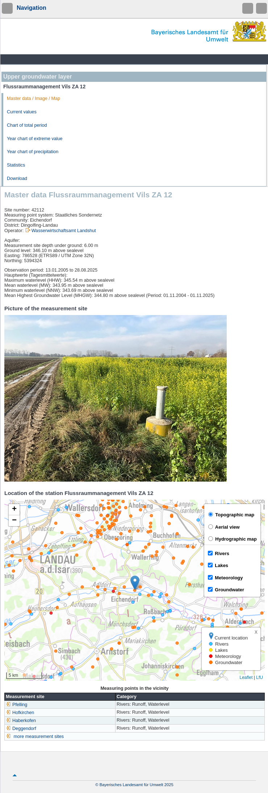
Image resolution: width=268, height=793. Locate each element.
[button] (134, 582)
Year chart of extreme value (35, 138)
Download (17, 178)
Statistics (16, 165)
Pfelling (16, 704)
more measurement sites (39, 736)
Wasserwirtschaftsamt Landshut (64, 230)
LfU (259, 677)
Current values (22, 111)
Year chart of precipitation (32, 151)
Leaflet (245, 677)
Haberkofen (21, 720)
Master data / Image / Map (33, 98)
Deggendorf (21, 728)
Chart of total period (27, 125)
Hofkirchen (20, 712)
